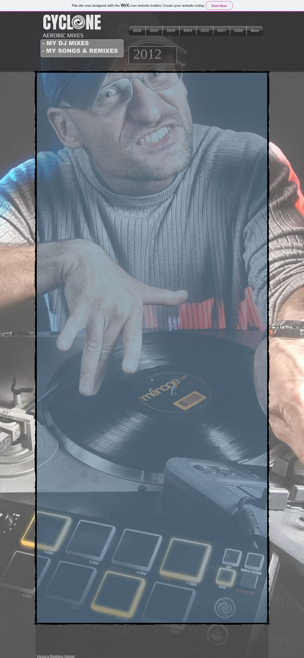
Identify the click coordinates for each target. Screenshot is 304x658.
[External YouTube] (95, 123)
